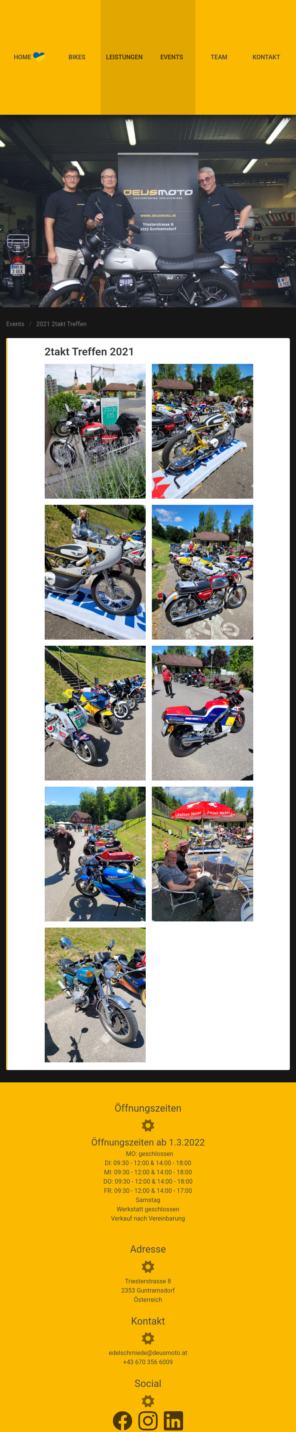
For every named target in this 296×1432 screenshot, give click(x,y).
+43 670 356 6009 (148, 1362)
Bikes (77, 57)
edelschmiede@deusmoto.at (148, 1353)
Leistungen (124, 57)
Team (219, 57)
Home (29, 57)
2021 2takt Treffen (61, 324)
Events (171, 57)
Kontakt (266, 57)
